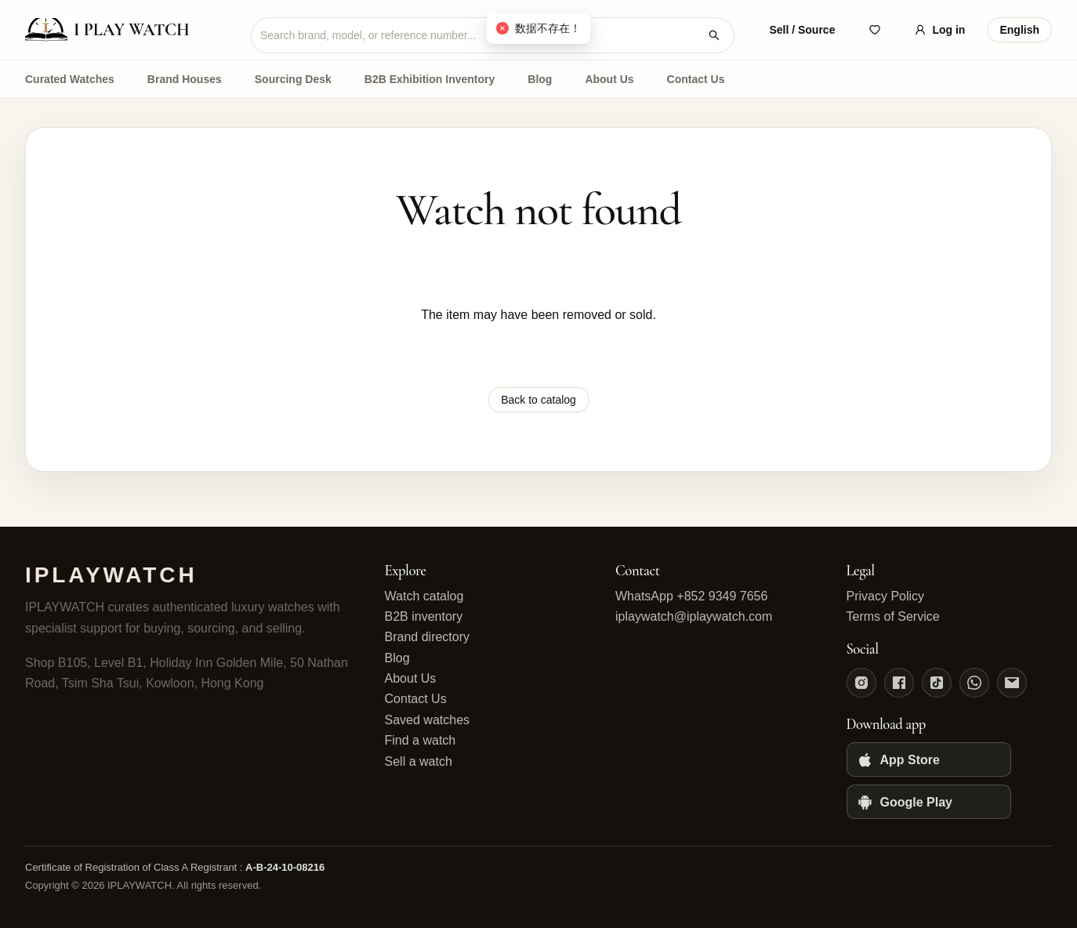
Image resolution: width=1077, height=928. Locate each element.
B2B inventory (424, 616)
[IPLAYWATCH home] (127, 29)
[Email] (1012, 683)
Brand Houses (184, 79)
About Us (609, 79)
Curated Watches (69, 79)
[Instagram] (861, 683)
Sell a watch (418, 761)
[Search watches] (714, 35)
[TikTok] (937, 683)
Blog (540, 79)
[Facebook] (899, 683)
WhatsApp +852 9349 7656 (691, 596)
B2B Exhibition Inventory (429, 79)
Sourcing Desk (293, 79)
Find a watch (420, 740)
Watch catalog (424, 596)
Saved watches (427, 720)
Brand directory (427, 636)
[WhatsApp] (974, 683)
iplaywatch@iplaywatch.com (693, 616)
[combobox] (480, 35)
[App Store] (929, 759)
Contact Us (696, 79)
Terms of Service (893, 616)
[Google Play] (929, 802)
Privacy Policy (886, 596)
